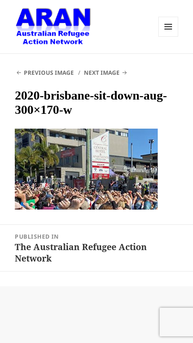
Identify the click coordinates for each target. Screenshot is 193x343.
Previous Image (49, 73)
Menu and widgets (168, 27)
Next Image (102, 73)
